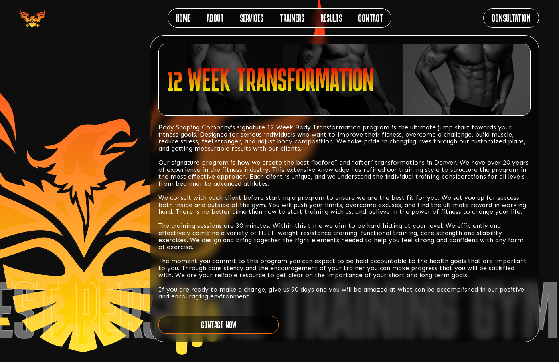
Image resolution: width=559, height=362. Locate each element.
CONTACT (370, 18)
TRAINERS (292, 18)
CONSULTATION (511, 18)
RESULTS (331, 18)
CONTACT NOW (218, 325)
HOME (183, 18)
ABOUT (215, 18)
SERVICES (251, 18)
